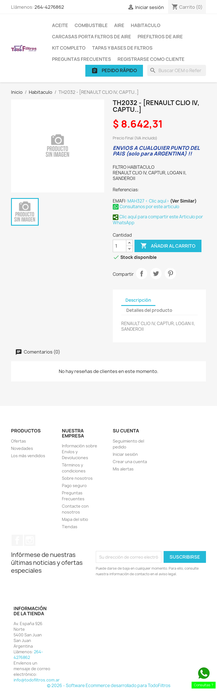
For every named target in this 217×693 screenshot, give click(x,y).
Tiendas (69, 526)
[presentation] (143, 592)
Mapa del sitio (75, 519)
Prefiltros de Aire (160, 37)
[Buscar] (176, 70)
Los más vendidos (28, 455)
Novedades (22, 448)
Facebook (17, 540)
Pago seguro (74, 485)
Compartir (141, 273)
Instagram (29, 540)
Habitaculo (145, 25)
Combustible (91, 25)
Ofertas (18, 441)
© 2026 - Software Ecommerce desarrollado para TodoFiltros (108, 685)
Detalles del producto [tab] (149, 310)
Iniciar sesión (125, 454)
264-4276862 (49, 7)
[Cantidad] (119, 246)
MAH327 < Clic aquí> (148, 201)
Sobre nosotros (77, 478)
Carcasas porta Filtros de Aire (91, 37)
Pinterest (170, 273)
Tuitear (156, 273)
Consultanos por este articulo (146, 207)
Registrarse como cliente (151, 59)
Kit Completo (69, 48)
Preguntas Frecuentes (81, 59)
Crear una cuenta (130, 461)
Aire (119, 25)
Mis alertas (123, 469)
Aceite (60, 25)
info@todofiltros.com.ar (37, 680)
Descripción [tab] (138, 300)
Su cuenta (126, 431)
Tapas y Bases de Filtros (122, 48)
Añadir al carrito (168, 246)
